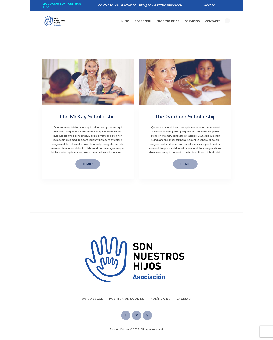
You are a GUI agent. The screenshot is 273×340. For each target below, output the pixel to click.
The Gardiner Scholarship (185, 116)
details (88, 164)
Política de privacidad (170, 299)
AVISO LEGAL (92, 299)
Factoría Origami (119, 329)
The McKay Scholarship (87, 116)
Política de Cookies (126, 299)
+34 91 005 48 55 (125, 5)
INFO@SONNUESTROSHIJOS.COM (160, 5)
